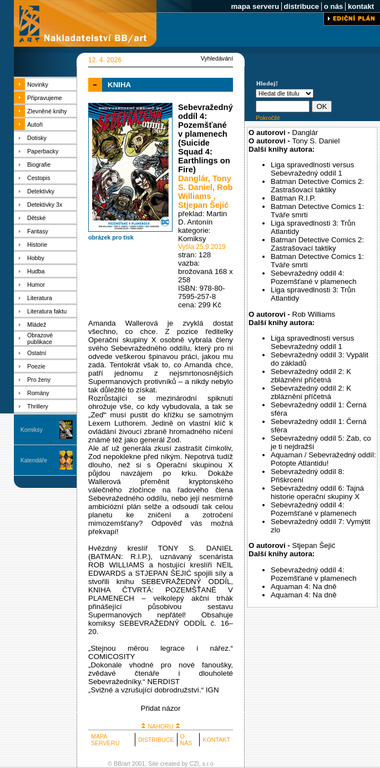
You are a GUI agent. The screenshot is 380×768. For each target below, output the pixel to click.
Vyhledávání (217, 58)
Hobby (35, 258)
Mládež (36, 324)
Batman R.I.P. (293, 198)
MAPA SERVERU (105, 739)
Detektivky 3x (44, 204)
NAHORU (160, 726)
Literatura (39, 298)
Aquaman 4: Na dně (304, 586)
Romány (38, 393)
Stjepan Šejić (203, 205)
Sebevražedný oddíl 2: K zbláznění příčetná (311, 375)
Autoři (35, 124)
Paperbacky (42, 151)
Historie (37, 244)
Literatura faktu (47, 311)
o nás (333, 6)
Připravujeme (44, 97)
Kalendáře (34, 460)
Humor (36, 284)
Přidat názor (161, 708)
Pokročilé (268, 117)
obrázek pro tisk (111, 237)
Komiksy (32, 429)
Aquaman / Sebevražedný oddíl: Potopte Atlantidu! (323, 459)
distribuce (301, 6)
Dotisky (37, 137)
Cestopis (38, 177)
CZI (194, 763)
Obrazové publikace (40, 338)
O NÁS (186, 739)
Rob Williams (205, 192)
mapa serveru (255, 6)
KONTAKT (216, 739)
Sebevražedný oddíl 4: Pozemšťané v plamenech (314, 277)
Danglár (193, 178)
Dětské (36, 218)
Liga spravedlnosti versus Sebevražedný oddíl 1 (312, 169)
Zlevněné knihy (47, 111)
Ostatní (36, 353)
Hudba (35, 271)
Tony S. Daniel (204, 183)
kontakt (361, 6)
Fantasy (37, 231)
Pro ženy (38, 379)
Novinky (37, 84)
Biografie (38, 164)
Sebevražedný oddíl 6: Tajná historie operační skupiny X (317, 492)
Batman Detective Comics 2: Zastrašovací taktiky (317, 185)
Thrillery (37, 406)
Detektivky (40, 191)
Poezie (36, 366)
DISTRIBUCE (156, 739)
